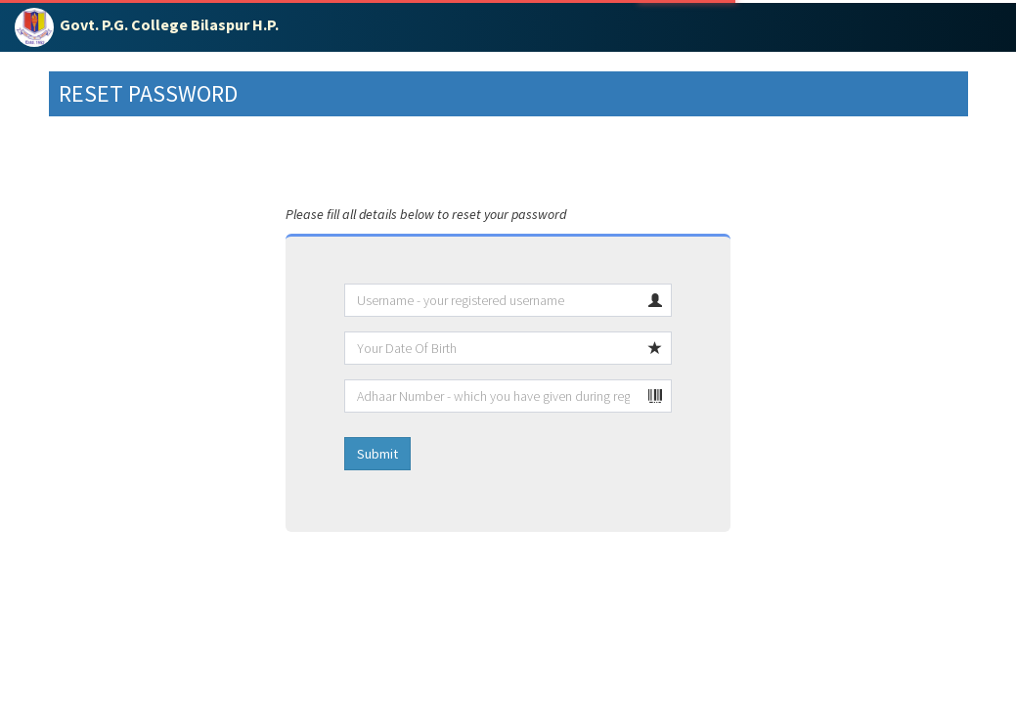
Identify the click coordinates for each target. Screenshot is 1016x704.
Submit (377, 453)
